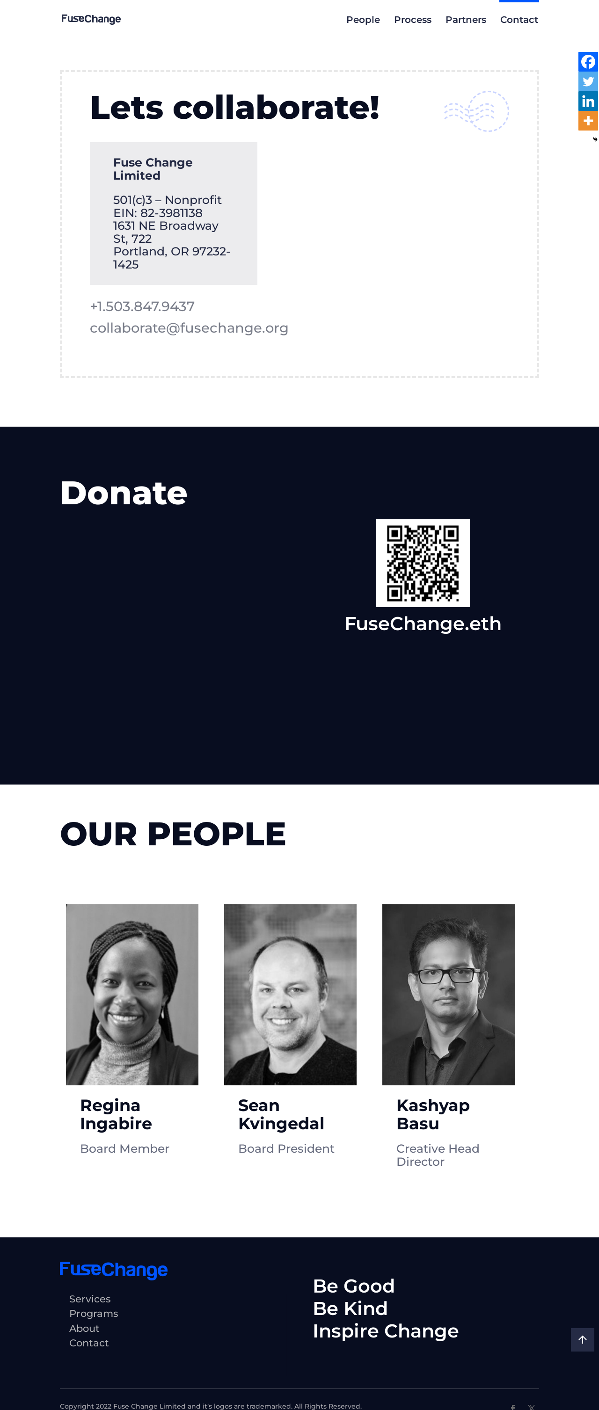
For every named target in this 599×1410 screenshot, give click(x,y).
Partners (466, 19)
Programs (93, 1278)
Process (412, 19)
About (84, 1293)
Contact (519, 19)
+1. (143, 306)
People (363, 19)
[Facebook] (588, 62)
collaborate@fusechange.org (191, 328)
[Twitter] (588, 81)
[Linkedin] (588, 101)
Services (90, 1263)
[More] (588, 121)
